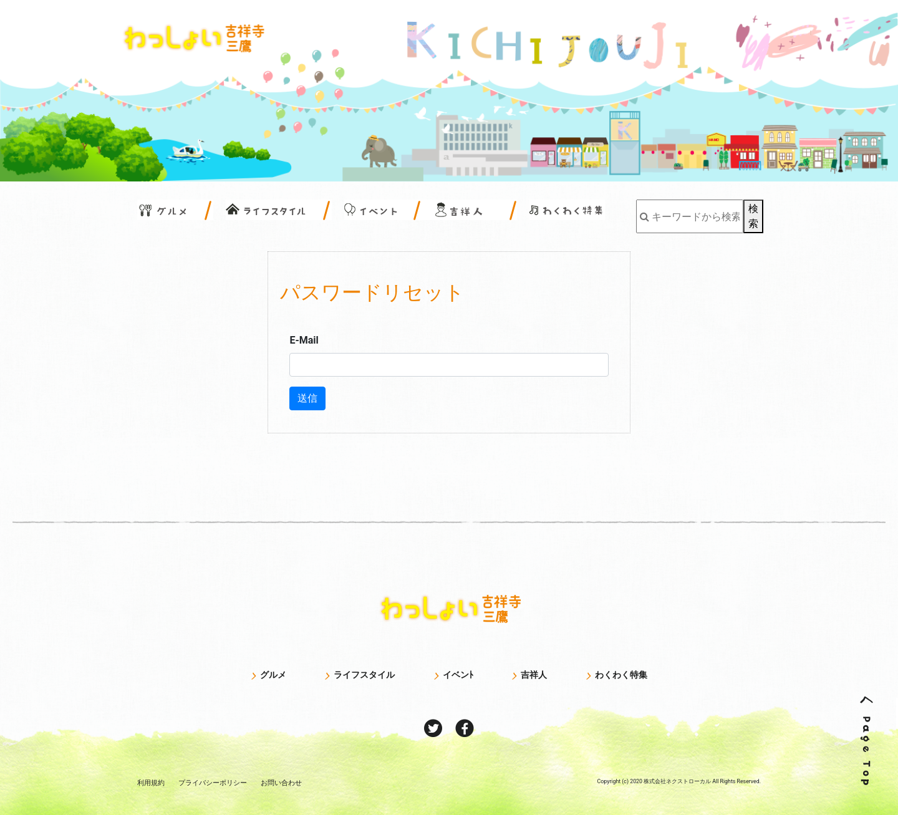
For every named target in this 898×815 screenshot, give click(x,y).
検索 (753, 216)
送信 (307, 398)
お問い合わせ (281, 782)
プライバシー (212, 782)
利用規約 (151, 782)
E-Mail (303, 340)
